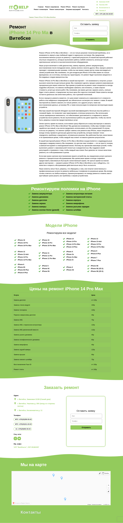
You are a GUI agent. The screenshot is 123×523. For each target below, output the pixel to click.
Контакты (85, 9)
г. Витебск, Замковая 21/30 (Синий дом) (33, 399)
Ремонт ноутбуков (78, 7)
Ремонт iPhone (66, 7)
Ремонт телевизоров (41, 9)
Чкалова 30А (103, 4)
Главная (40, 7)
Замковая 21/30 (104, 2)
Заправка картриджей (73, 9)
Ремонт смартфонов (52, 7)
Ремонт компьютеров (57, 9)
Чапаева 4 (102, 10)
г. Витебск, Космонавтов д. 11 (29, 410)
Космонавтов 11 (104, 7)
